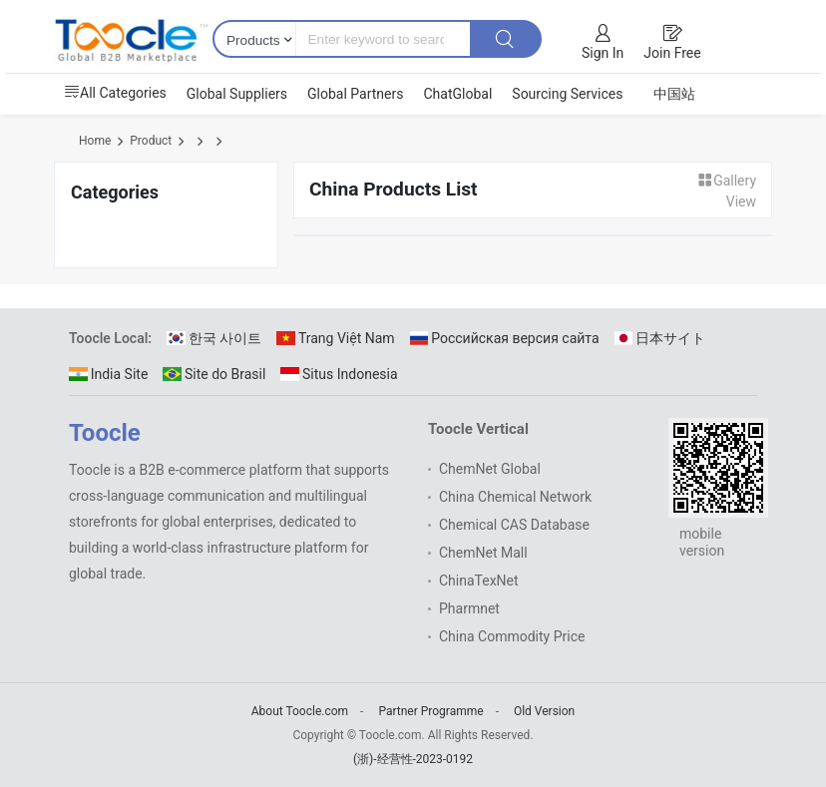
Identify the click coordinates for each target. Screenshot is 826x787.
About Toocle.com (299, 711)
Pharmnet (469, 608)
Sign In (602, 53)
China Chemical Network (515, 497)
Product (151, 141)
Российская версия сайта (505, 338)
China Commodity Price (512, 636)
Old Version (544, 711)
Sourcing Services (567, 94)
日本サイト (660, 338)
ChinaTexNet (479, 581)
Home (95, 141)
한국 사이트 (214, 338)
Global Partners (355, 94)
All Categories (115, 93)
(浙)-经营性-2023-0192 (413, 759)
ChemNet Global (490, 469)
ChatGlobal (457, 94)
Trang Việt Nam (335, 338)
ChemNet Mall (483, 553)
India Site (108, 374)
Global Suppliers (237, 94)
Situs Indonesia (338, 374)
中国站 (674, 94)
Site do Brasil (214, 374)
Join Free (671, 53)
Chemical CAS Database (514, 525)
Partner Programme (430, 711)
